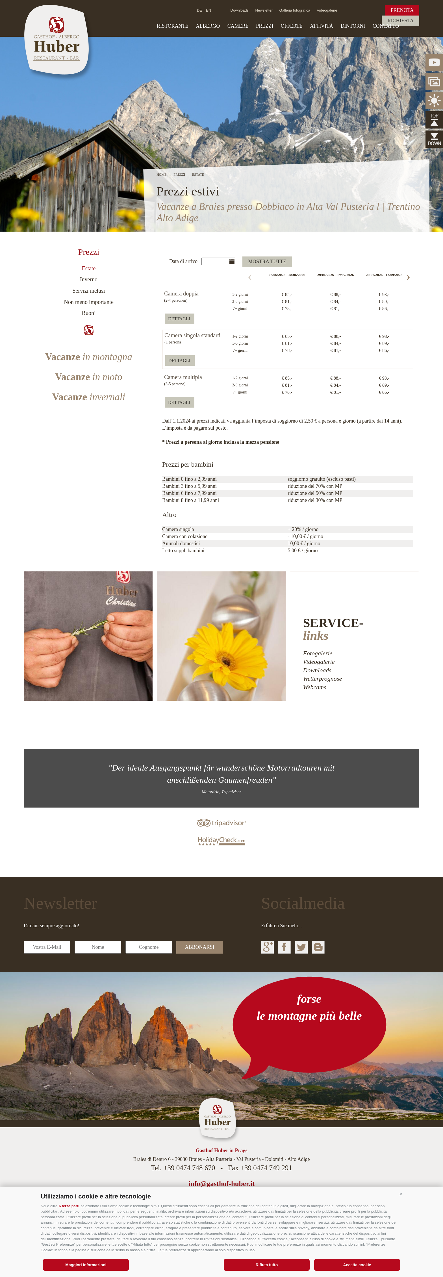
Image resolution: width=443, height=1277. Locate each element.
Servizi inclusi (89, 291)
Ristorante (172, 26)
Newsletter (264, 10)
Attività (321, 26)
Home (161, 175)
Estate (89, 268)
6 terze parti (69, 1206)
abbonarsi (199, 947)
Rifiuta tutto (267, 1265)
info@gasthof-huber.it (221, 1183)
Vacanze (88, 356)
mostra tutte (267, 261)
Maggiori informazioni (85, 1265)
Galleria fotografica (294, 10)
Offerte (292, 26)
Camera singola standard (192, 335)
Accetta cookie (357, 1265)
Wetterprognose (322, 678)
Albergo (208, 26)
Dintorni (353, 26)
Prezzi (264, 26)
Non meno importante (89, 302)
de (199, 10)
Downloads (240, 10)
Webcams (314, 687)
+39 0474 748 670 (189, 1168)
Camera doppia (181, 294)
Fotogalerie (317, 653)
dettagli (179, 318)
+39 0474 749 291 (266, 1168)
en (208, 10)
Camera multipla (183, 377)
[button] (400, 1194)
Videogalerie (327, 10)
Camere (238, 26)
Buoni (89, 313)
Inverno (88, 279)
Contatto (386, 26)
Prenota (402, 10)
